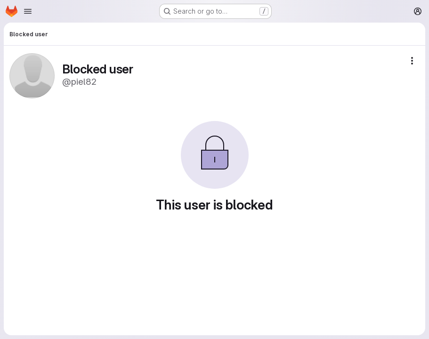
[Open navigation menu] (27, 11)
